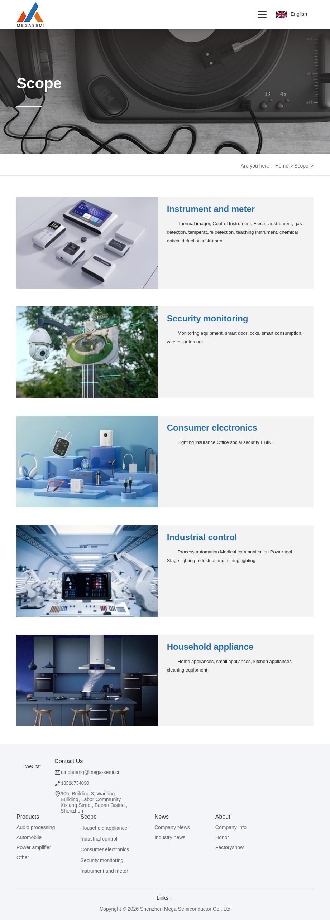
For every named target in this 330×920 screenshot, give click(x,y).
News (161, 817)
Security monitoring (207, 318)
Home (281, 166)
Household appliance (210, 647)
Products (27, 817)
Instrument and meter (211, 209)
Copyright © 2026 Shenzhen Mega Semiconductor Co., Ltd (165, 909)
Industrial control (202, 537)
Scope (301, 166)
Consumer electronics (212, 427)
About (222, 817)
